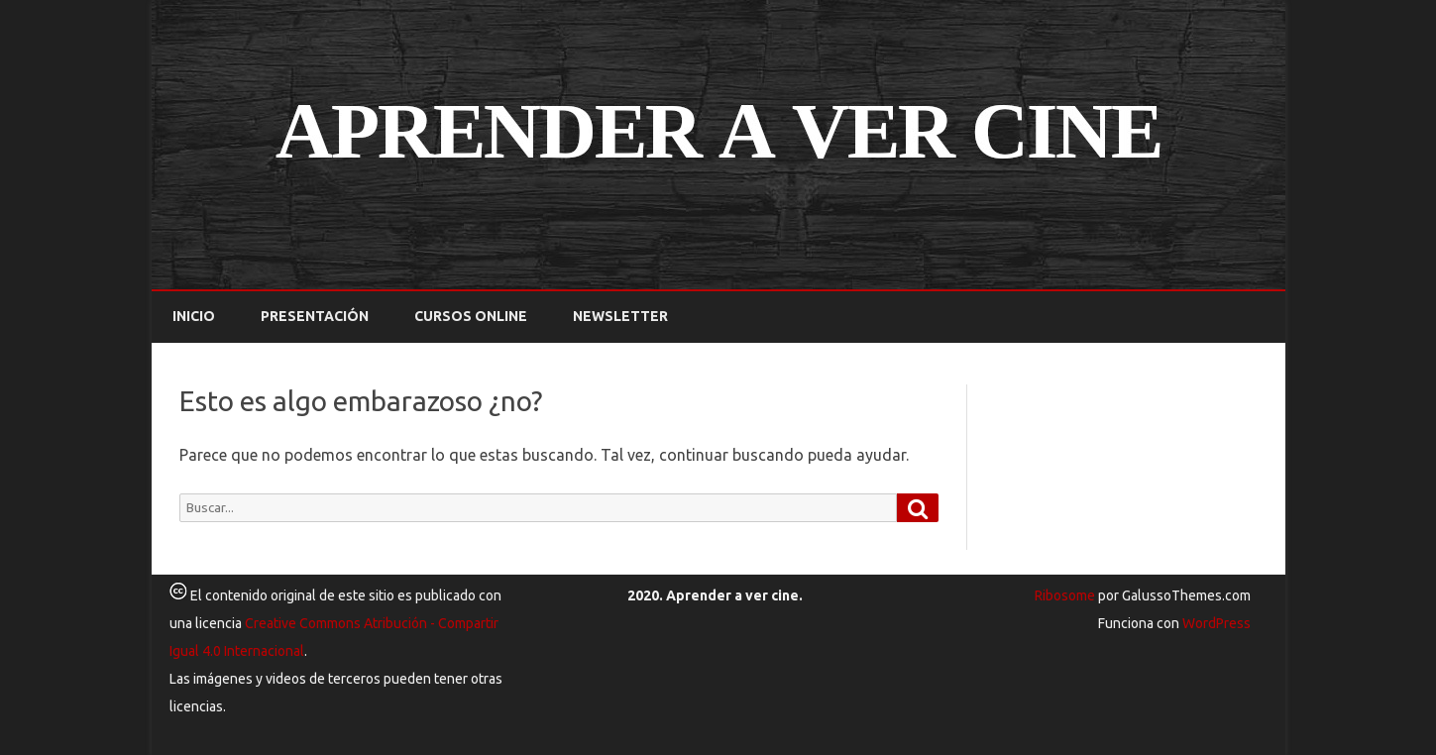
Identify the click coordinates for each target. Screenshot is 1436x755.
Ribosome (1065, 595)
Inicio (193, 316)
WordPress (1215, 623)
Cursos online (470, 316)
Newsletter (620, 316)
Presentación (315, 316)
